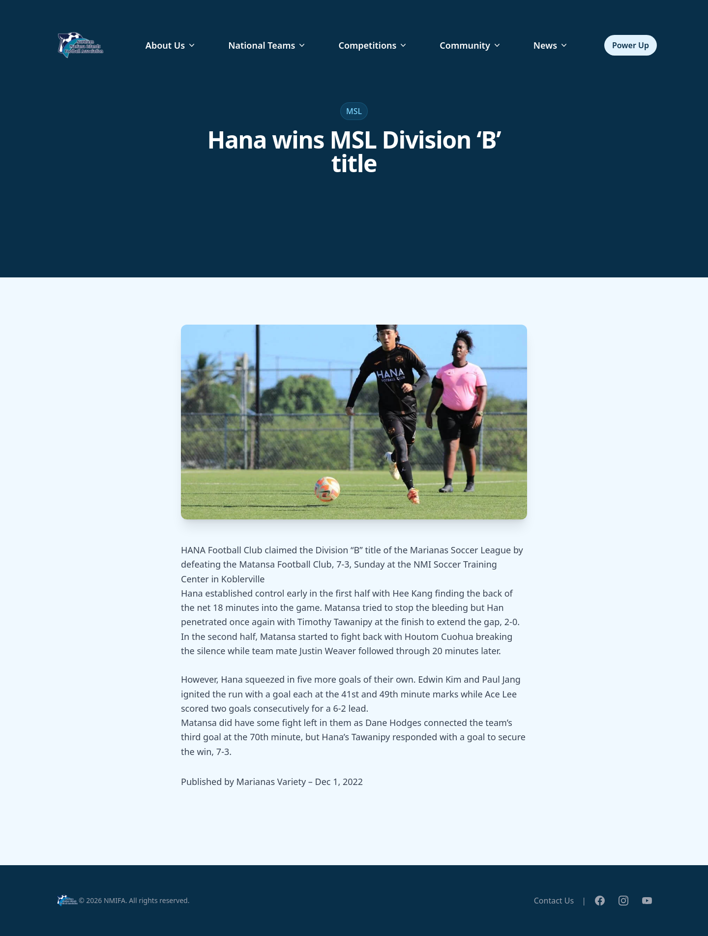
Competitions (373, 45)
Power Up (630, 45)
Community (471, 45)
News (551, 45)
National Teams (267, 45)
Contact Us (554, 900)
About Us (171, 45)
